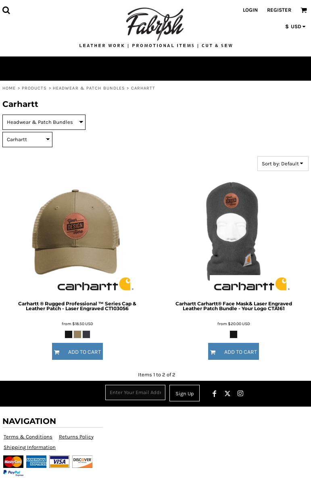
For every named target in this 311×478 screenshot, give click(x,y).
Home (9, 88)
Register (279, 10)
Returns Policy (76, 437)
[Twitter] (227, 393)
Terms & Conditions (28, 437)
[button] (6, 10)
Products (34, 88)
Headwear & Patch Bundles (89, 88)
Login (250, 10)
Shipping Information (30, 447)
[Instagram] (240, 393)
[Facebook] (214, 393)
